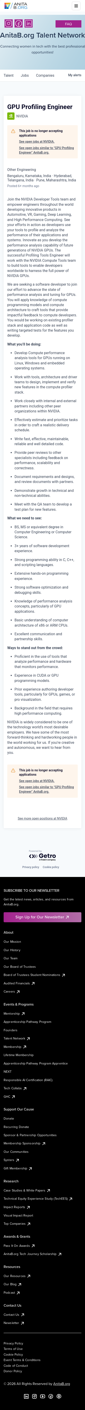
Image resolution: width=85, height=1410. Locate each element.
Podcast (12, 1292)
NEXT (8, 1071)
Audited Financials (19, 983)
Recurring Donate (16, 1127)
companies (45, 75)
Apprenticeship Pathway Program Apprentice (36, 1063)
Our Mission (12, 941)
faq (68, 23)
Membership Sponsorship (25, 1143)
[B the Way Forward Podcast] (59, 1396)
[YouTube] (42, 1396)
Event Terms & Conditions (22, 1360)
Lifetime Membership (19, 1055)
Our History (12, 950)
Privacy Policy (13, 1343)
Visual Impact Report (18, 1215)
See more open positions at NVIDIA (42, 818)
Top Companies (17, 1223)
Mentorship (14, 1013)
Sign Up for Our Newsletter (42, 917)
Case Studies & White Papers (27, 1190)
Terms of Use (13, 1348)
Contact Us (14, 1314)
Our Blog (13, 1284)
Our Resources (17, 1276)
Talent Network (17, 1038)
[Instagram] (9, 23)
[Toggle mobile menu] (76, 6)
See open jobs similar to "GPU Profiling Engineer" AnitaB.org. (46, 150)
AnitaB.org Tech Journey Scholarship (33, 1254)
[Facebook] (19, 23)
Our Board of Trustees (20, 966)
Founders (10, 1030)
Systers (12, 1160)
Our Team (10, 958)
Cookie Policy (13, 1354)
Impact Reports (17, 1207)
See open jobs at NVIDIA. (37, 141)
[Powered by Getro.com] (42, 855)
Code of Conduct (16, 1365)
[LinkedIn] (29, 23)
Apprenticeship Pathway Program (27, 1021)
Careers (12, 991)
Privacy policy (30, 867)
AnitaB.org (61, 1383)
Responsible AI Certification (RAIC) (28, 1080)
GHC (10, 1096)
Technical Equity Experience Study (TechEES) (38, 1198)
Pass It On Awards (19, 1245)
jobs (25, 75)
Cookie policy (51, 867)
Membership (15, 1046)
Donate (9, 1118)
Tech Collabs (15, 1088)
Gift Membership (18, 1168)
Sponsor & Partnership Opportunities (30, 1135)
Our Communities (16, 1151)
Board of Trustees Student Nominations (35, 975)
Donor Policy (13, 1371)
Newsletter (14, 1323)
